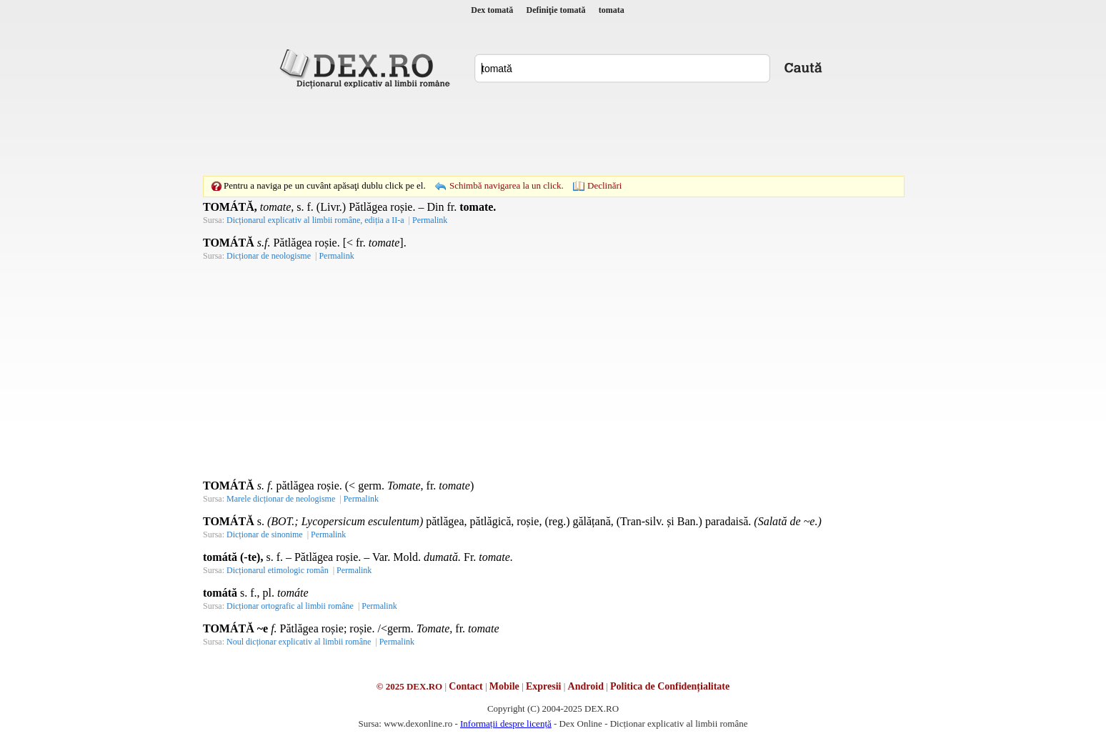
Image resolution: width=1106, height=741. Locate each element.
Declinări (604, 185)
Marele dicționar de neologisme (280, 499)
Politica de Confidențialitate (669, 686)
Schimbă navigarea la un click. (506, 185)
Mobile (504, 686)
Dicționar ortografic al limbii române (290, 606)
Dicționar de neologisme (268, 256)
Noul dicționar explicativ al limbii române (298, 642)
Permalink (429, 220)
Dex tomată (492, 10)
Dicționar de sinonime (264, 534)
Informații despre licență (506, 723)
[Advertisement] (553, 132)
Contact (465, 686)
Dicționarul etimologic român (277, 570)
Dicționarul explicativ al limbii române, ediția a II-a (315, 220)
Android (586, 686)
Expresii (544, 686)
